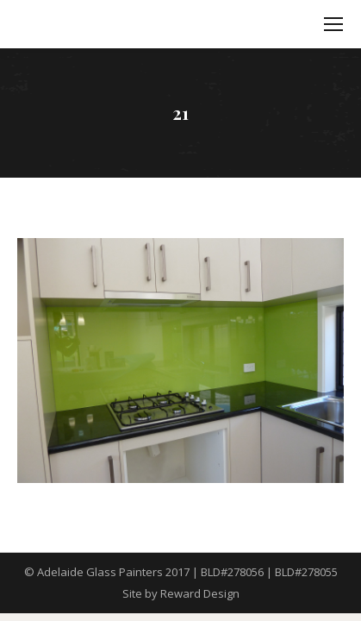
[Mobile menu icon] (333, 24)
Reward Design (200, 593)
